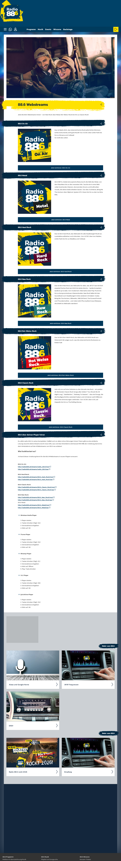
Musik (40, 29)
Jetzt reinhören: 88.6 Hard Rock (61, 271)
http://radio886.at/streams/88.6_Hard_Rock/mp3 (35, 477)
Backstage (67, 29)
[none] (5, 29)
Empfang (88, 772)
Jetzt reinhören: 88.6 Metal (60, 219)
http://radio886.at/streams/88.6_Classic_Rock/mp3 (36, 487)
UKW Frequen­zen (88, 684)
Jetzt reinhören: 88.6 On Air (60, 167)
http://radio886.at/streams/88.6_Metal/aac (33, 507)
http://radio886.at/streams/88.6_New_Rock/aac (35, 500)
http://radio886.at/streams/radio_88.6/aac (33, 469)
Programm (31, 29)
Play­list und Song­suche (49, 859)
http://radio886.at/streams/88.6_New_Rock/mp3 (35, 497)
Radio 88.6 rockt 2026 (33, 772)
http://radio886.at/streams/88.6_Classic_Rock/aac (36, 489)
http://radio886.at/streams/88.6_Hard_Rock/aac (35, 479)
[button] (15, 29)
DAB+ (33, 725)
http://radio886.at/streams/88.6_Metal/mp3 (33, 505)
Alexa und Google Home (33, 684)
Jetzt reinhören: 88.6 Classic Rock (60, 427)
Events (48, 29)
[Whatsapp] (10, 29)
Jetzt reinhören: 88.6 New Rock (60, 323)
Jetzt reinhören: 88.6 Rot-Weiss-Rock (60, 375)
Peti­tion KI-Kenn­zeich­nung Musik (14, 859)
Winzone (57, 29)
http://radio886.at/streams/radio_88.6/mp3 (33, 466)
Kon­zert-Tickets (85, 859)
